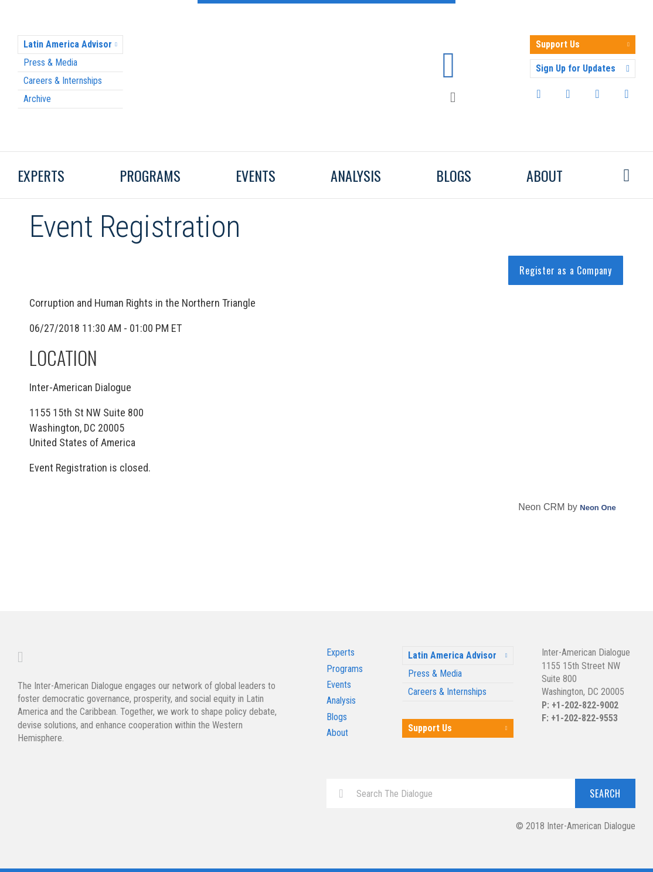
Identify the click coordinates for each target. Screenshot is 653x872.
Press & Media (50, 62)
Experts (41, 175)
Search (605, 793)
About (544, 175)
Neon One (597, 507)
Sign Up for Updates (583, 68)
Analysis (356, 175)
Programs (150, 175)
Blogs (453, 175)
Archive (37, 98)
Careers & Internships (62, 80)
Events (256, 175)
